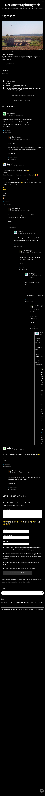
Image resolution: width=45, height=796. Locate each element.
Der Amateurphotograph (22, 5)
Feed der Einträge (15, 602)
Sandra (9, 448)
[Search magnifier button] (42, 593)
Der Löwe (7, 83)
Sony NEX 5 (20, 90)
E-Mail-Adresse (8, 535)
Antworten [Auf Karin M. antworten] (7, 133)
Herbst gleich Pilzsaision (22, 100)
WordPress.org (39, 602)
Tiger (8, 164)
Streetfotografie (22, 86)
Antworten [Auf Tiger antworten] (7, 204)
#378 (6, 88)
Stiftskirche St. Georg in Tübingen (22, 95)
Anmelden (5, 602)
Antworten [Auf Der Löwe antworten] (13, 159)
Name (5, 529)
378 (9, 57)
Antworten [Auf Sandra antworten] (7, 466)
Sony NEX (14, 86)
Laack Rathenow (13, 88)
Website (5, 541)
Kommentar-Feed (27, 602)
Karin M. (9, 113)
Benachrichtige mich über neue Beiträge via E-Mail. (20, 568)
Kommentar (7, 509)
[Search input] (22, 593)
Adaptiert (7, 86)
